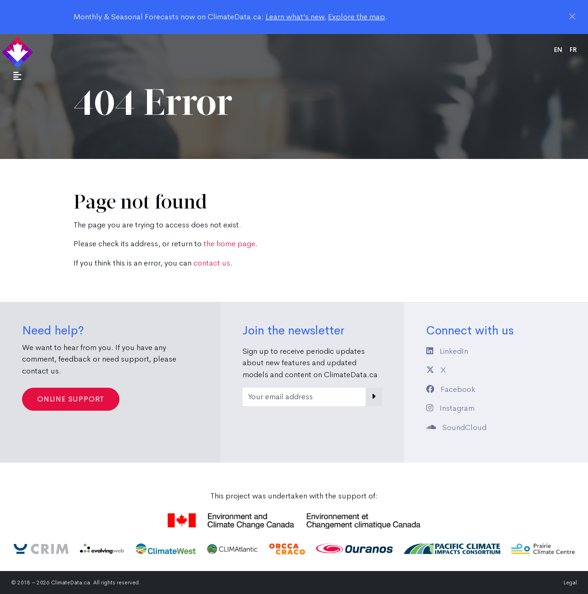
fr (573, 49)
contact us (211, 263)
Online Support (70, 399)
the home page (229, 244)
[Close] (572, 16)
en (558, 49)
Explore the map (356, 17)
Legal (570, 582)
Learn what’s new (295, 17)
